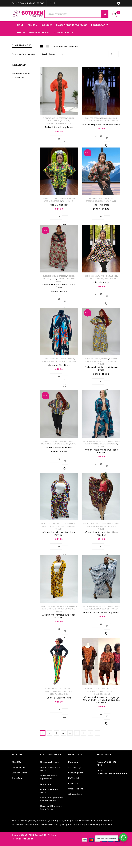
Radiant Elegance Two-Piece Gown (101, 124)
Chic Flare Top (101, 282)
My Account (74, 762)
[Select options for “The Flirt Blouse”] (95, 216)
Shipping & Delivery (49, 762)
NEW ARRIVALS (54, 121)
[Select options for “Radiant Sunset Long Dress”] (53, 139)
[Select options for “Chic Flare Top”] (95, 294)
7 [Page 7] (76, 733)
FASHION (71, 118)
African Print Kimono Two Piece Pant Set (101, 451)
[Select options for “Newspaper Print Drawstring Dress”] (95, 624)
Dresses (62, 118)
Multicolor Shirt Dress (59, 365)
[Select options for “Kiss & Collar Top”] (53, 216)
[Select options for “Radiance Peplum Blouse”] (53, 459)
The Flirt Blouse (101, 204)
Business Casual (50, 118)
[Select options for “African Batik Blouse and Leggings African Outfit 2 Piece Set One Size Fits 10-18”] (95, 714)
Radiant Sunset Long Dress (59, 127)
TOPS (64, 201)
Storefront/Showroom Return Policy (51, 807)
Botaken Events (19, 772)
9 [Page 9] (90, 733)
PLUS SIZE (65, 121)
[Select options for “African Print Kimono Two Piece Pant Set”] (95, 464)
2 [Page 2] (49, 733)
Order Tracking (75, 788)
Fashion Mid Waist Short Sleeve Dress (59, 286)
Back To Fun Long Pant (59, 697)
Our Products (18, 767)
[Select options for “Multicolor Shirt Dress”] (53, 377)
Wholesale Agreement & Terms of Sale (51, 799)
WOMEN (68, 123)
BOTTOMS (47, 689)
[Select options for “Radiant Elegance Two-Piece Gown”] (95, 136)
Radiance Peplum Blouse (59, 447)
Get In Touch (18, 778)
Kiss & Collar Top (59, 204)
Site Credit (27, 838)
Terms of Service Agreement (48, 777)
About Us (16, 762)
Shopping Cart (75, 772)
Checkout (73, 783)
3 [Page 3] (56, 733)
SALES (54, 278)
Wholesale (45, 784)
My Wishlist (73, 778)
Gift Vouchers (75, 794)
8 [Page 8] (83, 733)
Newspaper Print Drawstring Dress (101, 612)
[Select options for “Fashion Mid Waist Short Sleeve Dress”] (53, 299)
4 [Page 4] (63, 733)
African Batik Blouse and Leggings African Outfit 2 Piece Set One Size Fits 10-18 (101, 700)
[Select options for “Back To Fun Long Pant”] (53, 709)
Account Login (75, 767)
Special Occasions (55, 123)
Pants (87, 444)
